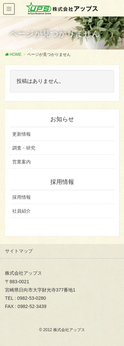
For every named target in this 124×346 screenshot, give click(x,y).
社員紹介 (21, 211)
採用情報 (21, 197)
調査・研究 (23, 148)
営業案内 (21, 161)
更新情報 (21, 134)
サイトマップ (19, 251)
